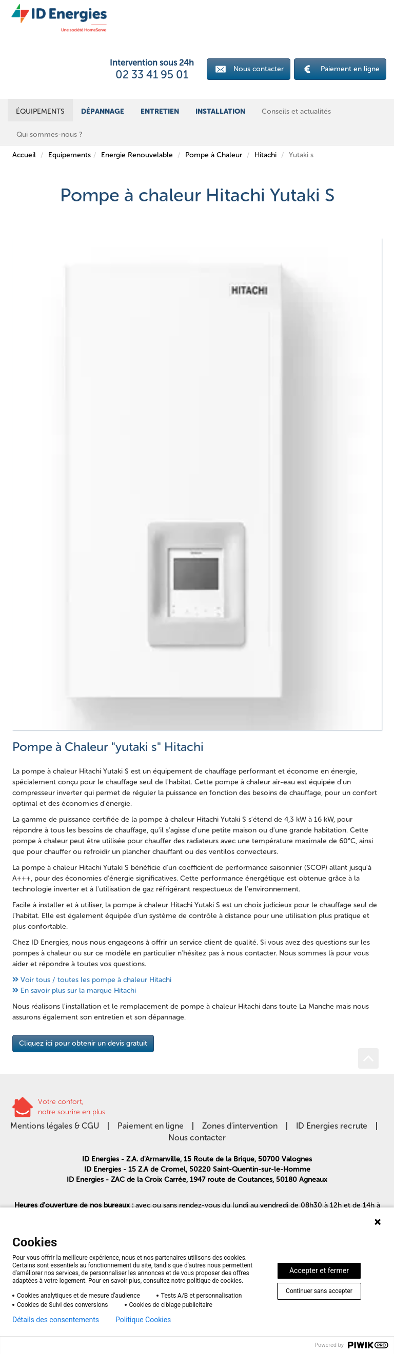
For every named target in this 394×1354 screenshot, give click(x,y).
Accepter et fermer (319, 1270)
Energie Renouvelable (137, 155)
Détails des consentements (55, 1320)
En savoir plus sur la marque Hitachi (78, 990)
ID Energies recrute (331, 1126)
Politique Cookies (143, 1320)
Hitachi (265, 155)
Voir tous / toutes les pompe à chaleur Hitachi (96, 979)
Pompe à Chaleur (213, 155)
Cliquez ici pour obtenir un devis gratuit (83, 1043)
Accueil (24, 155)
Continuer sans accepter (319, 1291)
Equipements (69, 155)
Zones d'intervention (240, 1126)
